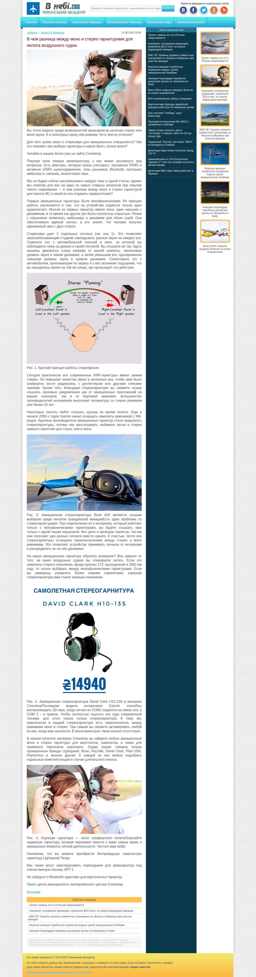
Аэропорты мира (159, 22)
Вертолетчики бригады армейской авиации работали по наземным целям (171, 106)
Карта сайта (74, 972)
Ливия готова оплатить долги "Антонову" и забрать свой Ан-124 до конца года (169, 133)
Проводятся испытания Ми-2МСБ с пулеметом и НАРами (168, 123)
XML (88, 972)
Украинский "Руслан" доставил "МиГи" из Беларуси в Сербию (170, 143)
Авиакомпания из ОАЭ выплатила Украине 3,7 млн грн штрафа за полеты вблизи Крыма (171, 162)
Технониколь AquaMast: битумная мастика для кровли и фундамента (66, 940)
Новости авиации (54, 22)
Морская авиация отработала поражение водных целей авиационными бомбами (76, 925)
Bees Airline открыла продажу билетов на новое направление (170, 91)
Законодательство (191, 22)
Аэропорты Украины (87, 22)
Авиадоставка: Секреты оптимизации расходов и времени (91, 945)
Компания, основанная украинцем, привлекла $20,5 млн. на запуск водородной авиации (81, 910)
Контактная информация (45, 972)
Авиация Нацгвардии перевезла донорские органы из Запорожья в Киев (71, 930)
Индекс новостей (140, 967)
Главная (30, 22)
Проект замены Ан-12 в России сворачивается (56, 905)
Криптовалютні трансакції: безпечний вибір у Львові (81, 942)
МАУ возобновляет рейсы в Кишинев (169, 98)
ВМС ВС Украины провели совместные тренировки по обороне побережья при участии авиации (171, 58)
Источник (33, 892)
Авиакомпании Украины (124, 22)
